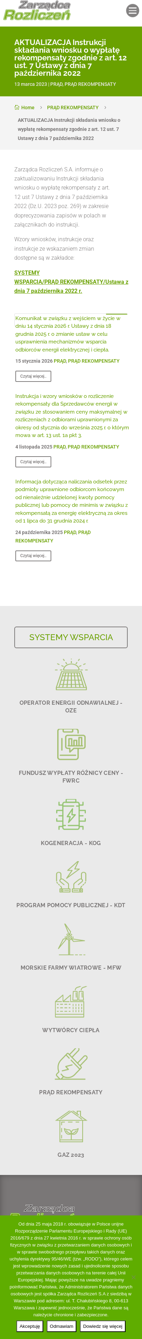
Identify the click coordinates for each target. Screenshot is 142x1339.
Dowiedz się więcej (102, 1326)
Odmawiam (61, 1326)
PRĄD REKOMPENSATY (90, 84)
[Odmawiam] (133, 1277)
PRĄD (56, 84)
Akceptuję (30, 1326)
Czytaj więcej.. (33, 376)
